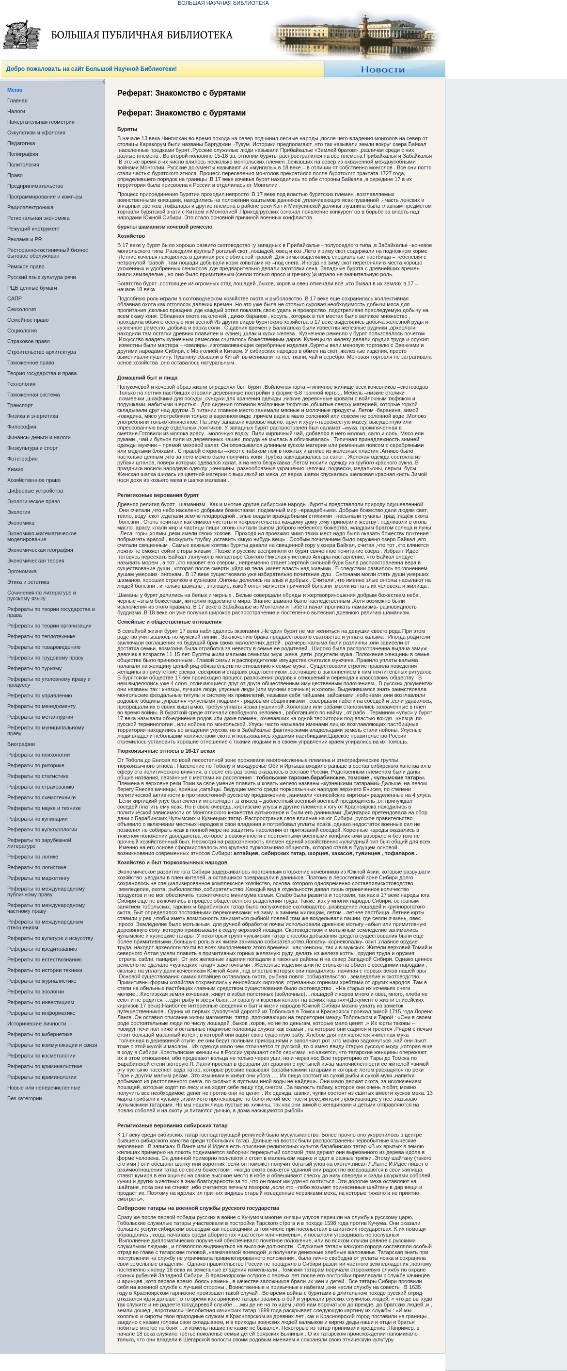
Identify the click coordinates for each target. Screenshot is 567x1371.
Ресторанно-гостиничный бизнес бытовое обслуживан (47, 253)
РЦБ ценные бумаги (32, 288)
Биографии (21, 744)
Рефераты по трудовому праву (45, 658)
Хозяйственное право (34, 480)
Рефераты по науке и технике (44, 808)
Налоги (16, 111)
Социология (22, 330)
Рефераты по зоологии (35, 991)
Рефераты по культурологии (42, 829)
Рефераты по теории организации (49, 625)
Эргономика (22, 571)
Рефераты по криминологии (42, 1077)
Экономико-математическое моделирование (42, 536)
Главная (17, 100)
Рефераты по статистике (37, 776)
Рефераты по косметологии (41, 1055)
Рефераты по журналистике (42, 981)
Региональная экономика (38, 218)
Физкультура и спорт (32, 448)
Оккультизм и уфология (36, 132)
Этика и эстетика (28, 582)
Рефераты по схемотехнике (41, 797)
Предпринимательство (35, 186)
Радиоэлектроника (30, 207)
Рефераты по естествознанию (44, 959)
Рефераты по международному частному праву (46, 908)
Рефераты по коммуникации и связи (52, 1045)
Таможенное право (30, 362)
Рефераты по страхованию (40, 787)
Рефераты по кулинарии (37, 819)
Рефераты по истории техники (44, 970)
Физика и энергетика (32, 416)
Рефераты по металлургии (40, 717)
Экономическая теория (35, 560)
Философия (21, 426)
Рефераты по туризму (34, 668)
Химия (15, 469)
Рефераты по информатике (41, 1013)
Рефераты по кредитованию (42, 949)
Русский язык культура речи (41, 277)
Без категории (24, 1098)
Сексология (21, 309)
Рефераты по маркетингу (38, 878)
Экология (19, 512)
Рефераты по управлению (39, 695)
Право (15, 175)
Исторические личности (36, 1023)
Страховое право (28, 341)
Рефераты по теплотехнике (41, 636)
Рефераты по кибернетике (40, 1034)
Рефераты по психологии (38, 755)
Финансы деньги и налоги (39, 437)
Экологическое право (33, 501)
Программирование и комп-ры (44, 196)
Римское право (26, 266)
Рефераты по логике (32, 856)
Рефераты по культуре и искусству (50, 938)
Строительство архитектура (41, 352)
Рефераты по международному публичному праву (46, 891)
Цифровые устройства (35, 491)
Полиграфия (22, 154)
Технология (21, 384)
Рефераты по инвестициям (40, 1002)
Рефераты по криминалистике (44, 1066)
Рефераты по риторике (35, 765)
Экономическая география (40, 550)
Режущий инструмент (33, 228)
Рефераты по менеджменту (41, 706)
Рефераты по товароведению (43, 647)
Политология (23, 164)
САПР (14, 298)
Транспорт (20, 405)
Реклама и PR (24, 239)
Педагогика (21, 143)
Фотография (22, 459)
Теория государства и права (42, 373)
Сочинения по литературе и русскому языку (41, 595)
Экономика (20, 523)
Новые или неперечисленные (43, 1087)
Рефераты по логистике (36, 867)
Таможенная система (33, 394)
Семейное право (27, 320)
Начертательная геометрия (41, 122)
